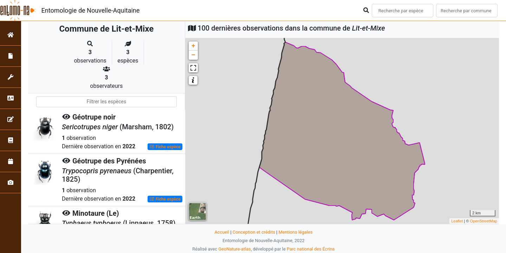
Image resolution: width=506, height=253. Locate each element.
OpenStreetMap (483, 221)
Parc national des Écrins (311, 249)
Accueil (222, 232)
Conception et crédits (254, 232)
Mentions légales (295, 232)
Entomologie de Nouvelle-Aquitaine (90, 10)
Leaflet (457, 221)
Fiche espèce (165, 146)
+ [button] (193, 46)
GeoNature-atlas (234, 249)
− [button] (193, 55)
